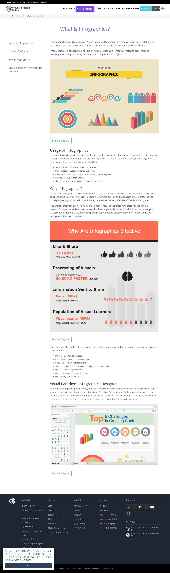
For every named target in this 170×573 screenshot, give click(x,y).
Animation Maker (30, 518)
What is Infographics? (21, 43)
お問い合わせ (79, 523)
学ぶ (50, 519)
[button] (71, 8)
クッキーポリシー (15, 557)
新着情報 (78, 515)
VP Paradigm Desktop (37, 2)
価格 (137, 8)
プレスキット (79, 519)
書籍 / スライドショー (57, 528)
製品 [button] (65, 8)
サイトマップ (79, 528)
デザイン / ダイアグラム (58, 532)
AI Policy (104, 510)
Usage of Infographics (21, 51)
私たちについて (80, 506)
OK (28, 565)
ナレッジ (20, 16)
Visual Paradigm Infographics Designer (25, 69)
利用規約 (103, 506)
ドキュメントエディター (32, 543)
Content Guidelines (109, 519)
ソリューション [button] (113, 8)
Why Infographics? (19, 59)
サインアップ (145, 8)
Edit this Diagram (60, 140)
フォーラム (78, 510)
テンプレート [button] (128, 8)
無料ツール (53, 515)
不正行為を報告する (108, 528)
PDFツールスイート (30, 506)
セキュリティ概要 (107, 523)
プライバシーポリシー (109, 515)
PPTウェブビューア (30, 539)
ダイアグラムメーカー (31, 527)
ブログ (51, 510)
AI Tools (84, 9)
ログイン (156, 8)
